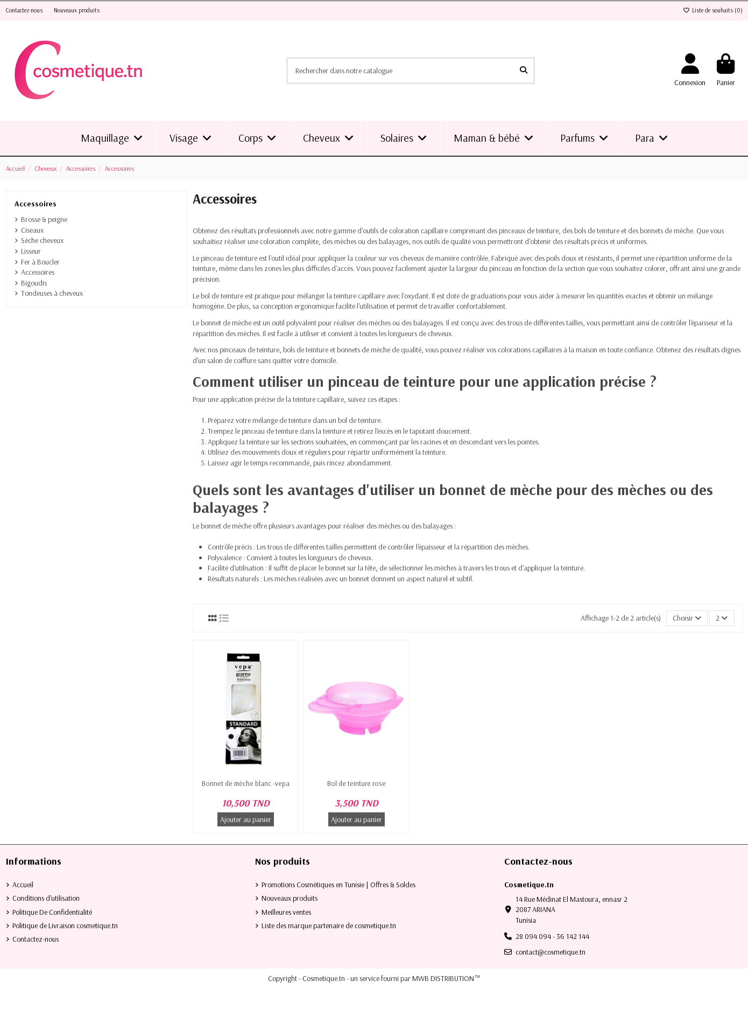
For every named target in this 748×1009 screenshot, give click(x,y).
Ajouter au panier (245, 819)
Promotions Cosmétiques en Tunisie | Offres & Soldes (338, 884)
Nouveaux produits (77, 10)
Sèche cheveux (42, 240)
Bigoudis (34, 283)
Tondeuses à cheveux (52, 293)
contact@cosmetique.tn (550, 952)
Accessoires (36, 203)
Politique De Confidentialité (52, 912)
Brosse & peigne (44, 219)
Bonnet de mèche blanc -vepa (246, 783)
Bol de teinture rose (356, 783)
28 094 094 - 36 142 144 (552, 936)
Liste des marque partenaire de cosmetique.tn (329, 925)
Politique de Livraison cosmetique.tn (65, 925)
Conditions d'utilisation (46, 898)
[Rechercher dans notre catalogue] (523, 70)
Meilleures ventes (286, 912)
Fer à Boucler (40, 262)
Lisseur (31, 251)
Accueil (22, 884)
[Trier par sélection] (687, 618)
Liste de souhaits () (713, 10)
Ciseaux (32, 230)
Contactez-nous (25, 10)
